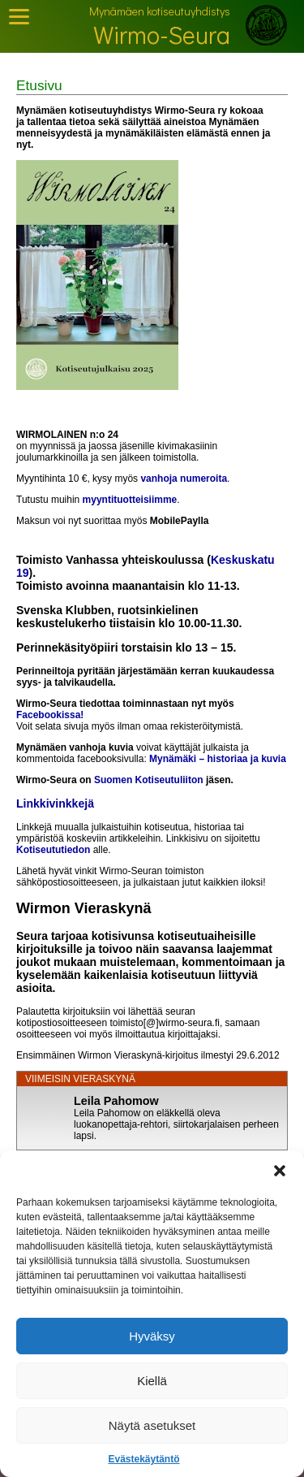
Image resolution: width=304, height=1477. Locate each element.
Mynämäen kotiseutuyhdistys (159, 11)
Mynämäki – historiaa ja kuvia (217, 758)
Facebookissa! (49, 715)
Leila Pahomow (116, 1100)
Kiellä (152, 1381)
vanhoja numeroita (183, 478)
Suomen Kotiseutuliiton (148, 780)
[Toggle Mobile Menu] (19, 16)
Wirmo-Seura (161, 34)
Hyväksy (152, 1336)
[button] (280, 1171)
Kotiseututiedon (53, 849)
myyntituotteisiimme (130, 499)
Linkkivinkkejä (55, 803)
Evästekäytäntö (143, 1459)
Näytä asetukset (152, 1425)
